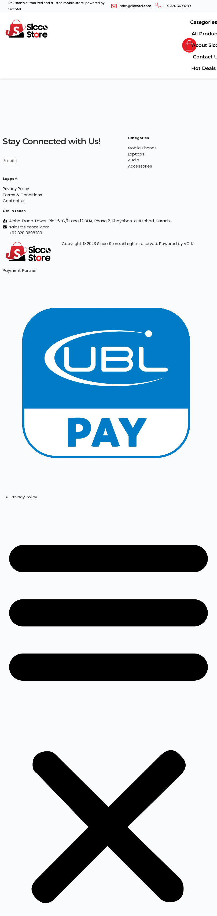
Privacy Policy (24, 497)
